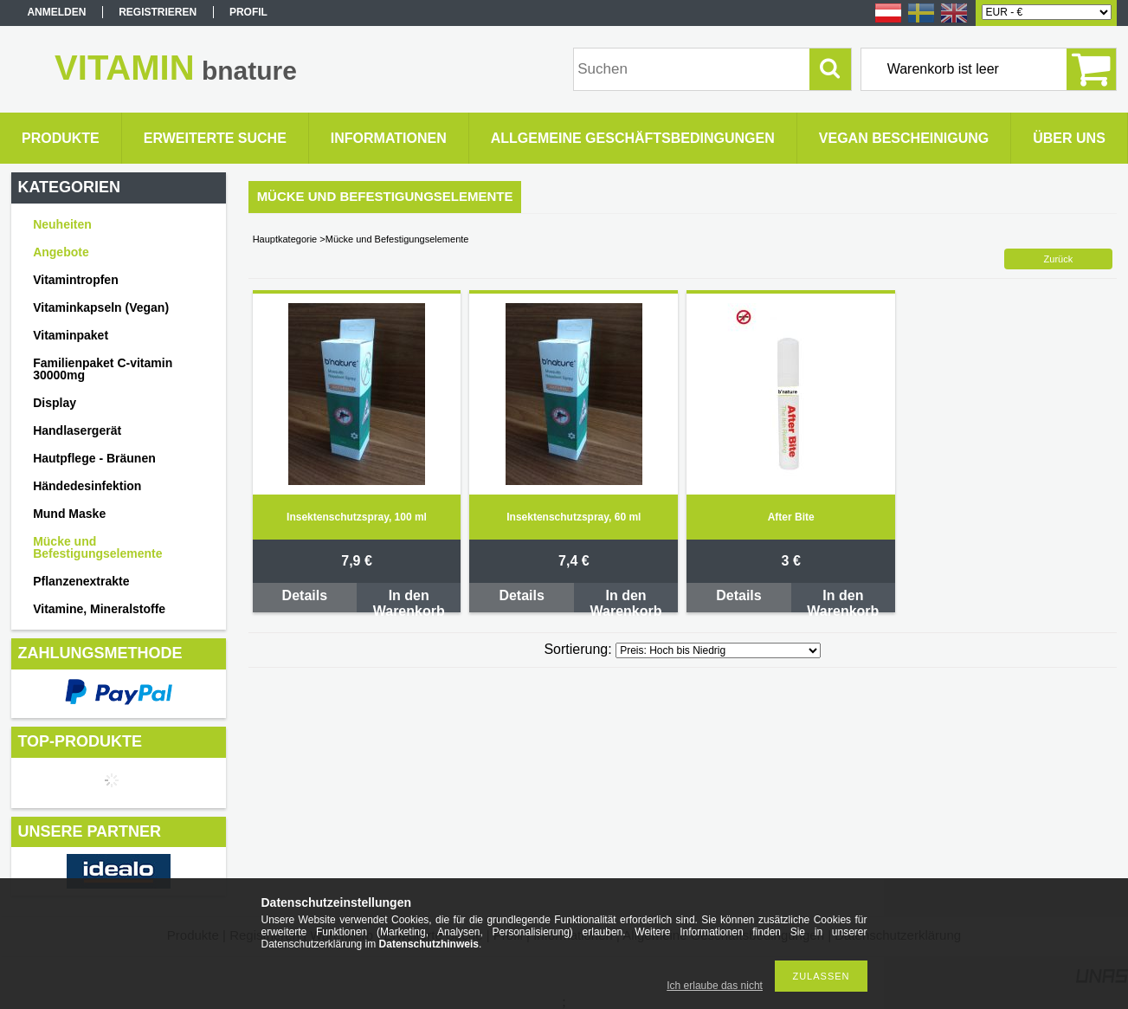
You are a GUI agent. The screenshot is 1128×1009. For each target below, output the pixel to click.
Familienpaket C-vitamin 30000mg (102, 369)
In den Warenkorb (409, 600)
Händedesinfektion (87, 486)
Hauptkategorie (285, 239)
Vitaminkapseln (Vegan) (101, 307)
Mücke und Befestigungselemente (97, 547)
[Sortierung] (718, 650)
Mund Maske (69, 514)
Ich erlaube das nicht (715, 986)
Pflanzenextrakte (81, 581)
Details (304, 595)
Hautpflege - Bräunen (94, 458)
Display (54, 403)
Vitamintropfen (76, 280)
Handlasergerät (77, 430)
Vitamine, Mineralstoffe (99, 609)
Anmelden (56, 12)
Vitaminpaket (70, 335)
